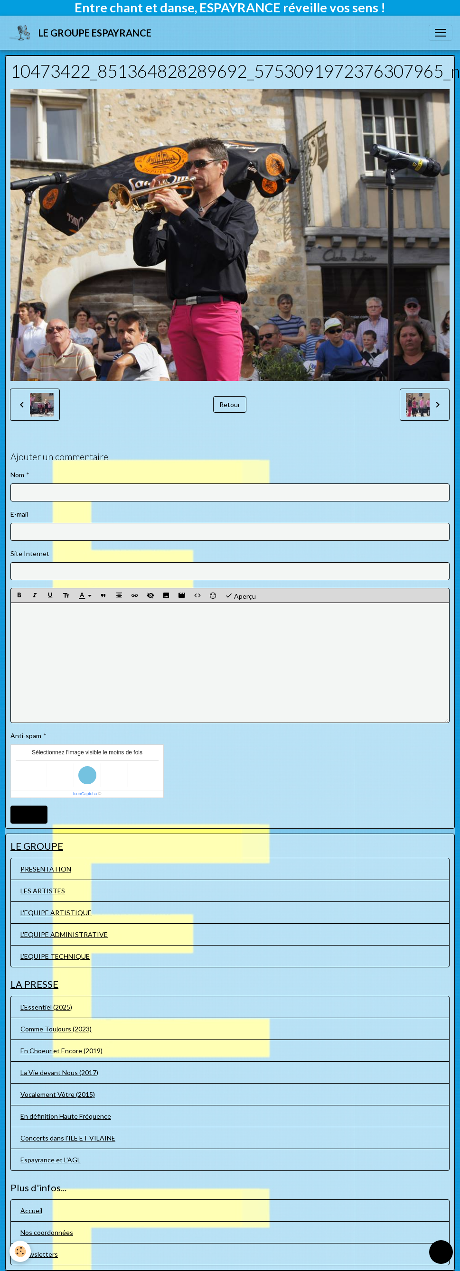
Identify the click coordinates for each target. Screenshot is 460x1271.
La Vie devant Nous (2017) (59, 1072)
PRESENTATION (45, 869)
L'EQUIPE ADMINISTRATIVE (64, 934)
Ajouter (29, 814)
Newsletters (39, 1254)
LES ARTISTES (42, 891)
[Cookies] (20, 1251)
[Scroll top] (441, 1252)
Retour (229, 404)
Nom (17, 475)
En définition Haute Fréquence (65, 1116)
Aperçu (240, 595)
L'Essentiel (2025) (46, 1007)
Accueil (31, 1210)
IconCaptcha (85, 793)
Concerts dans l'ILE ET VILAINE (67, 1138)
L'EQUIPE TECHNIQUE (55, 956)
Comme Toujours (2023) (56, 1029)
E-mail (19, 514)
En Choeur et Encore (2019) (61, 1051)
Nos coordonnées (46, 1232)
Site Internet (29, 553)
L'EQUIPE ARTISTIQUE (56, 913)
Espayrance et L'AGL (50, 1160)
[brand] (81, 32)
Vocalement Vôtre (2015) (57, 1094)
